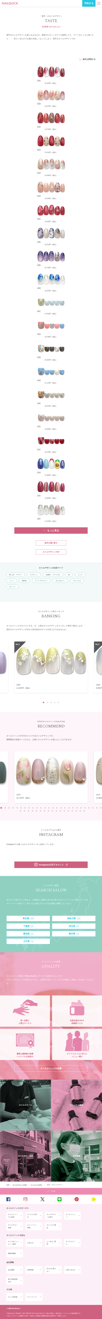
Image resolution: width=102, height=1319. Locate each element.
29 (28, 811)
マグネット (34, 575)
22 (85, 808)
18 (69, 808)
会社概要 (11, 1270)
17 (65, 808)
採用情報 (30, 1270)
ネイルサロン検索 (13, 1226)
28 (24, 811)
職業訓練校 (12, 1253)
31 (36, 811)
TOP (51, 1191)
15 (57, 808)
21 (81, 808)
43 (84, 811)
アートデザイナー (41, 581)
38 (64, 811)
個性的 (24, 581)
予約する (89, 3)
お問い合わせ (70, 1270)
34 (48, 811)
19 (73, 808)
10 (37, 808)
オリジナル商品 (51, 1226)
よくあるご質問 (51, 1243)
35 (52, 811)
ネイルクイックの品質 (13, 1215)
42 (80, 811)
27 (20, 811)
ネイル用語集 (13, 1297)
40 (72, 811)
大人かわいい (60, 581)
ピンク (80, 575)
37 (60, 811)
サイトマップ (32, 1297)
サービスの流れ (32, 1215)
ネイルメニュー (70, 1215)
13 (49, 808)
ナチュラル (77, 581)
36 (56, 811)
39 (68, 811)
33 (44, 811)
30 (32, 811)
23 (89, 808)
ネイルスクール (70, 1243)
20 (77, 808)
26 (100, 808)
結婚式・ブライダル (53, 575)
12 (45, 808)
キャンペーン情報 (32, 1226)
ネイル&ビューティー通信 (13, 1243)
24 (93, 808)
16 (61, 808)
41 (76, 811)
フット (11, 581)
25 (96, 808)
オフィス (12, 587)
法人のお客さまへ (51, 1270)
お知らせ (30, 1243)
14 (53, 808)
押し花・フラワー (15, 575)
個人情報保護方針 (13, 1280)
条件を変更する (89, 59)
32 (40, 811)
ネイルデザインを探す (51, 1215)
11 (41, 808)
